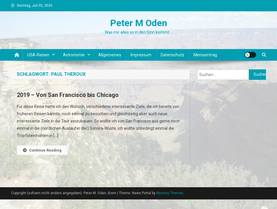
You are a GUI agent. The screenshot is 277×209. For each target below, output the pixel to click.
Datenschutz (172, 55)
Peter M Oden (138, 22)
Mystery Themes (169, 193)
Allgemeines (109, 55)
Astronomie (74, 55)
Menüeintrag (205, 55)
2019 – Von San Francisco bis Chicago (68, 94)
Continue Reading (42, 150)
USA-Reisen (38, 55)
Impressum (141, 55)
